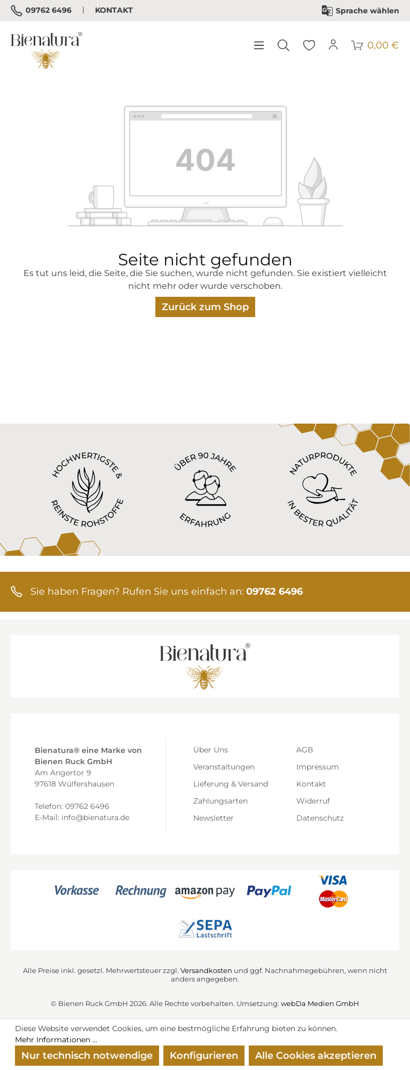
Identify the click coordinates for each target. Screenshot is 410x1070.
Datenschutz (320, 818)
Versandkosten (206, 970)
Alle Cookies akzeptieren (315, 1055)
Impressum (317, 767)
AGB (304, 750)
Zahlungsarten (220, 801)
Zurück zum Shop (205, 307)
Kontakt (114, 10)
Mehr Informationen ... (56, 1039)
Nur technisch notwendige (87, 1055)
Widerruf (313, 801)
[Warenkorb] (375, 45)
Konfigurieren (204, 1055)
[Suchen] (283, 45)
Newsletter (213, 818)
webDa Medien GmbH (320, 1003)
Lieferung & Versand (230, 784)
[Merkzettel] (309, 45)
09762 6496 (41, 11)
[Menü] (258, 45)
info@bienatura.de (95, 817)
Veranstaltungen (224, 767)
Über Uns (210, 750)
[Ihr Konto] (333, 45)
